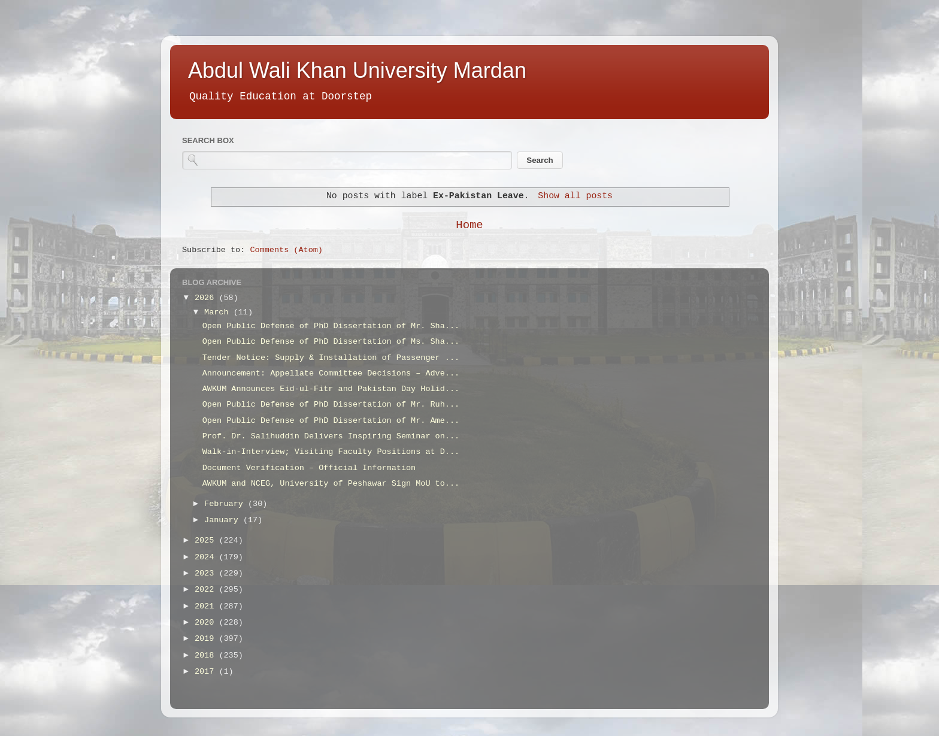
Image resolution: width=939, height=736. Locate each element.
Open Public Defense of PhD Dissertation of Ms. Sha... (330, 341)
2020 (207, 622)
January (223, 520)
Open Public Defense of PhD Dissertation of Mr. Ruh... (330, 404)
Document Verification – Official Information (309, 468)
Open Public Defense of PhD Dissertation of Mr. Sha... (330, 326)
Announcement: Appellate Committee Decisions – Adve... (330, 373)
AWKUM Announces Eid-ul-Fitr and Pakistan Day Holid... (330, 388)
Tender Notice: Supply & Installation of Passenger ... (330, 357)
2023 (207, 573)
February (226, 503)
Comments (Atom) (286, 250)
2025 (207, 540)
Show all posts (575, 196)
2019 (207, 638)
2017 (207, 671)
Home (469, 225)
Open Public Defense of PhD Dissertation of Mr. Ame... (330, 420)
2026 (207, 297)
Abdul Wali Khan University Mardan (357, 70)
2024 (207, 557)
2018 (207, 655)
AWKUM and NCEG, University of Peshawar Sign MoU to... (330, 483)
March (219, 312)
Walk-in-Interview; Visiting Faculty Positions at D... (330, 451)
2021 (207, 606)
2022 (207, 589)
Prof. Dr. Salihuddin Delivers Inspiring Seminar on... (330, 436)
